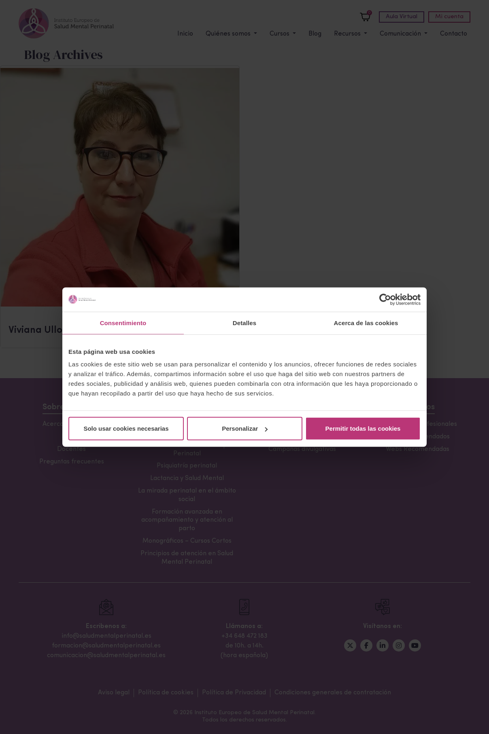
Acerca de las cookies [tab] (366, 322)
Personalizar (245, 428)
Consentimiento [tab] (123, 322)
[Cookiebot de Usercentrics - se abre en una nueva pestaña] (385, 299)
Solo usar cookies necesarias (125, 428)
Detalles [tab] (244, 322)
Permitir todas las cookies (363, 428)
